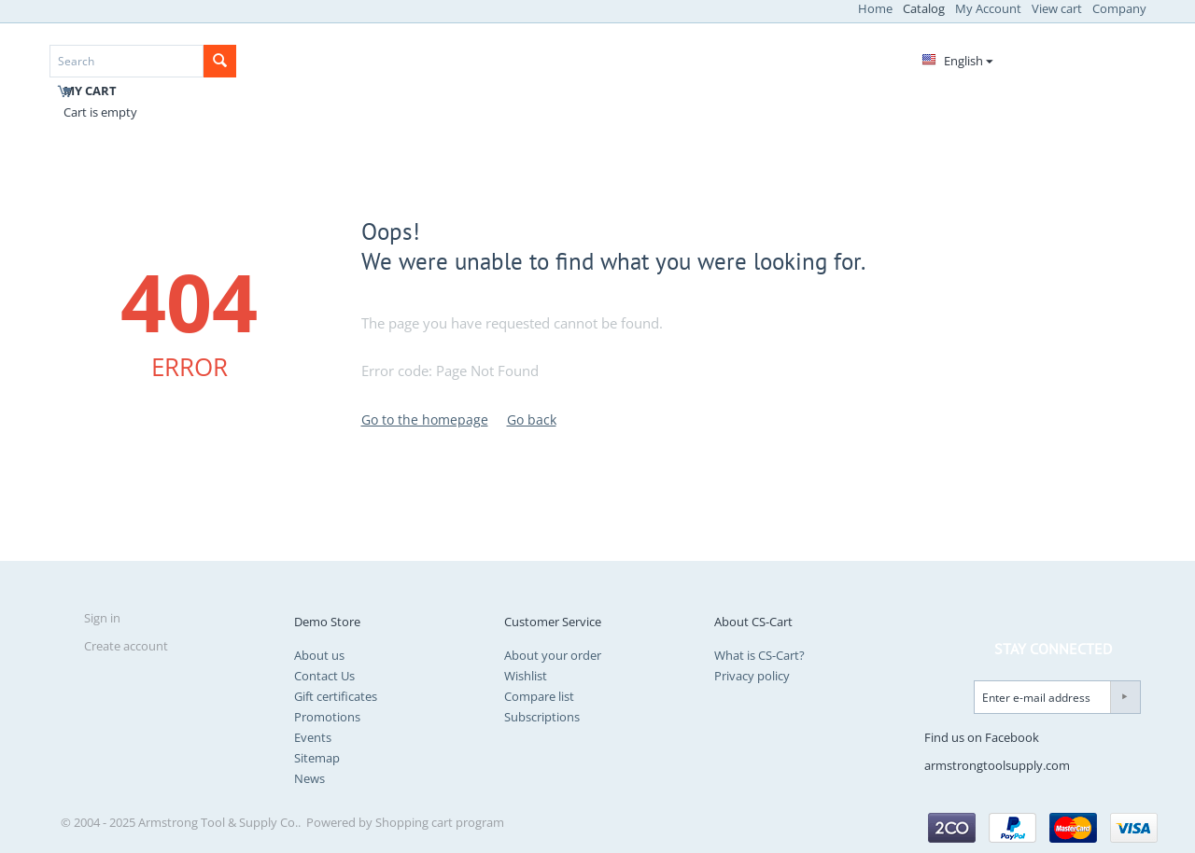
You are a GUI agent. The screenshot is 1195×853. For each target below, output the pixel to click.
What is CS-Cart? (759, 655)
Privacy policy (752, 675)
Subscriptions (542, 716)
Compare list (539, 696)
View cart (1057, 8)
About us (319, 655)
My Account (988, 8)
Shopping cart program (439, 822)
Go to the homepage (424, 419)
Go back (531, 419)
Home (875, 8)
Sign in (102, 617)
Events (312, 737)
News (309, 778)
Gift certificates (335, 696)
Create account (126, 645)
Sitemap (317, 757)
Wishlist (525, 675)
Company (1119, 8)
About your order (552, 655)
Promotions (327, 716)
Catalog (924, 8)
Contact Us (324, 675)
